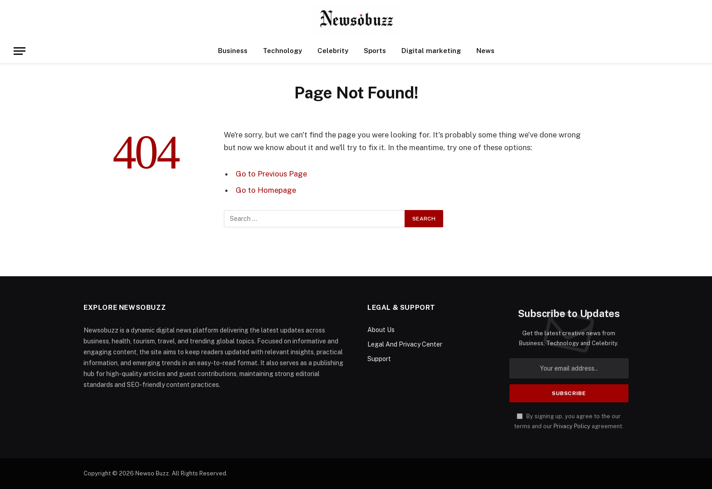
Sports (375, 50)
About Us (381, 329)
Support (379, 358)
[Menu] (19, 51)
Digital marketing (431, 50)
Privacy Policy (572, 426)
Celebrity (332, 50)
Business (232, 50)
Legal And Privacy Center (404, 344)
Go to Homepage (266, 190)
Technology (282, 50)
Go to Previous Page (271, 173)
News (485, 50)
